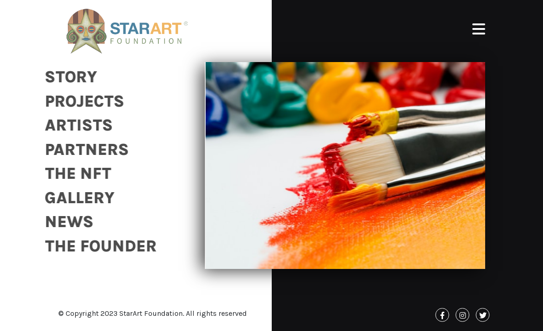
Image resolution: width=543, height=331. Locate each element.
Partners (84, 149)
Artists (76, 125)
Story (68, 77)
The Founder (98, 246)
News (66, 221)
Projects (81, 101)
